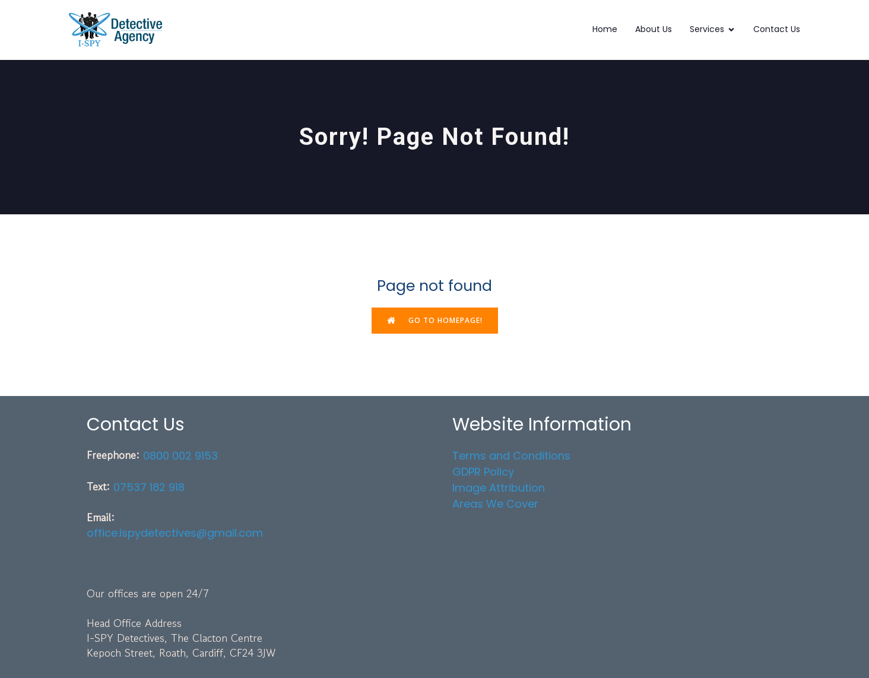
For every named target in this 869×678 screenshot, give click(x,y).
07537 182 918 (149, 487)
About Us (653, 29)
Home (604, 29)
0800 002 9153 (180, 455)
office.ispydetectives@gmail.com (175, 532)
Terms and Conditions (511, 455)
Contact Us (776, 29)
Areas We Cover (495, 503)
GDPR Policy (483, 471)
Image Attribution (498, 487)
